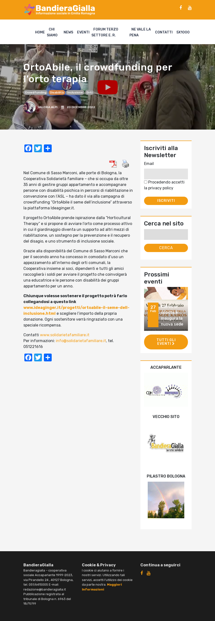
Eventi (83, 32)
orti (89, 92)
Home (40, 32)
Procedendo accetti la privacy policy (164, 185)
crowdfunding (35, 92)
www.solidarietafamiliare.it (64, 335)
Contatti (164, 32)
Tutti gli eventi (166, 342)
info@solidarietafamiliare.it (81, 340)
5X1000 (183, 32)
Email (149, 163)
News (68, 32)
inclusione (75, 92)
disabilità (57, 92)
